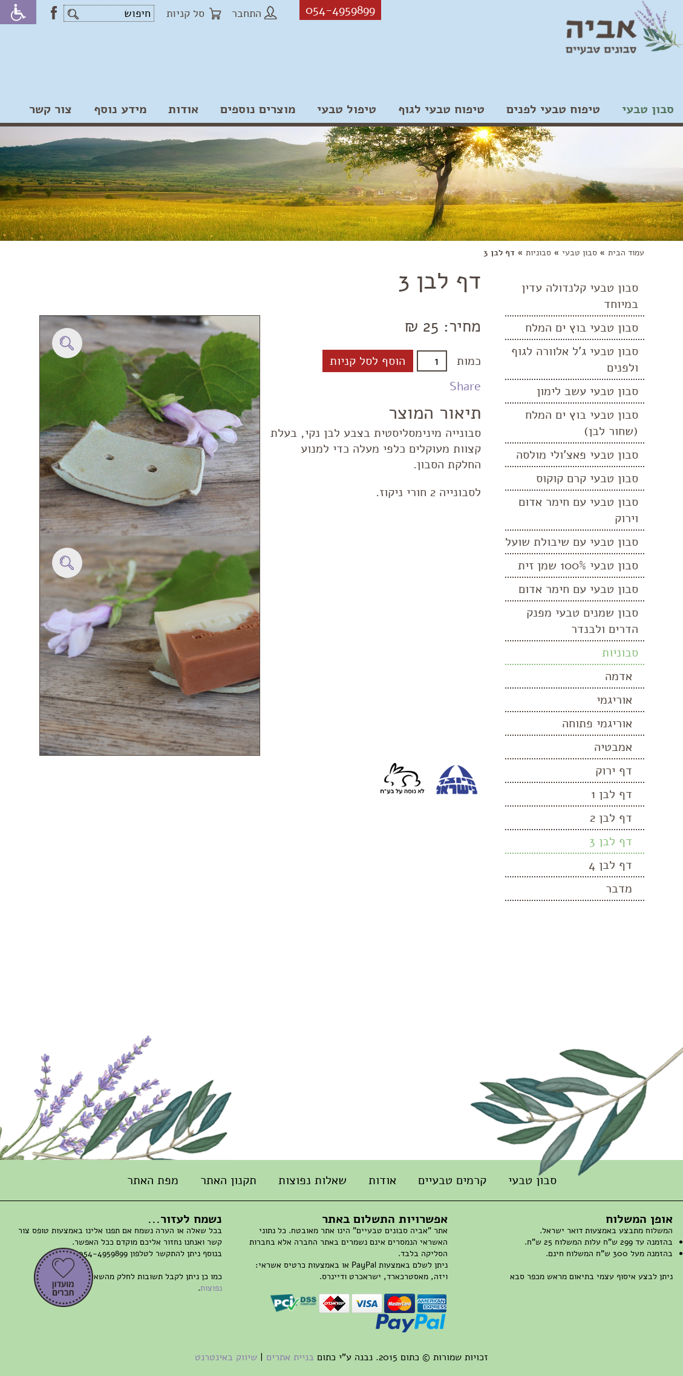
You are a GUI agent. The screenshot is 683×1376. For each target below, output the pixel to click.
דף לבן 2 (611, 818)
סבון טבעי (648, 109)
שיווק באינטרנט (226, 1357)
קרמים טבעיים (452, 1180)
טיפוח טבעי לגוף (441, 109)
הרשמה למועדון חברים (63, 1277)
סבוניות (538, 252)
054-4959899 (340, 10)
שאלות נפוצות (312, 1180)
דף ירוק (613, 770)
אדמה (618, 676)
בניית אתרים (290, 1357)
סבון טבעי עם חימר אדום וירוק (578, 510)
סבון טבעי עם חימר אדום (578, 589)
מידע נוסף (120, 109)
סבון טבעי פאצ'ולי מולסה (577, 455)
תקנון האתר (228, 1180)
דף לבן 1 (611, 794)
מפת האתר (152, 1180)
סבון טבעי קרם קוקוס (587, 478)
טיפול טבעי (346, 109)
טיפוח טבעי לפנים (553, 109)
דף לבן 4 (610, 865)
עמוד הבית (626, 252)
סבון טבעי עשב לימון (587, 391)
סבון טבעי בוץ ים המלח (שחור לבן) (581, 423)
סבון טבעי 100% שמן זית (578, 565)
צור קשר (50, 109)
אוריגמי (614, 700)
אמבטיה (613, 747)
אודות (183, 109)
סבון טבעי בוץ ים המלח (581, 327)
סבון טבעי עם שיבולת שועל (571, 542)
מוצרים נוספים (257, 109)
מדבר (619, 888)
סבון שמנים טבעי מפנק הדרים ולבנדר (582, 620)
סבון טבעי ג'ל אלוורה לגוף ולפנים (574, 359)
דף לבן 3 (610, 841)
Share (465, 386)
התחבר (254, 13)
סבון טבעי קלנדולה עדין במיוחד (579, 296)
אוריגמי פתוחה (597, 723)
